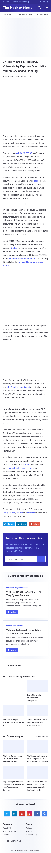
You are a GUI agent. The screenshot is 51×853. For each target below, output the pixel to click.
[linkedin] (14, 814)
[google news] (44, 813)
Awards (29, 831)
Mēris (27, 464)
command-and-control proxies (19, 468)
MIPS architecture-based (18, 387)
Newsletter (25, 15)
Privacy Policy (31, 835)
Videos (38, 736)
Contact (6, 835)
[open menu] (47, 7)
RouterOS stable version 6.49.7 (22, 258)
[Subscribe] (41, 559)
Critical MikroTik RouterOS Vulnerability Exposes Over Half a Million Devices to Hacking (25, 66)
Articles (45, 736)
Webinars (42, 15)
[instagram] (29, 814)
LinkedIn (31, 512)
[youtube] (22, 814)
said (36, 181)
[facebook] (37, 814)
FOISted (13, 248)
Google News (9, 512)
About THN (7, 828)
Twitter (19, 512)
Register (12, 612)
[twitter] (7, 814)
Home (8, 15)
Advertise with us (10, 831)
